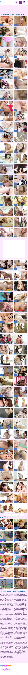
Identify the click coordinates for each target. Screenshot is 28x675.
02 (7, 515)
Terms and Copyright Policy (18, 673)
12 (23, 515)
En (25, 2)
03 (10, 515)
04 (12, 515)
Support (9, 673)
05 (15, 515)
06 (18, 515)
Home (5, 673)
